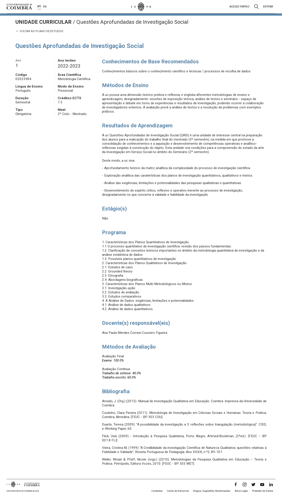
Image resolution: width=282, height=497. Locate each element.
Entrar (268, 6)
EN (44, 6)
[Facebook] (235, 484)
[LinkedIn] (271, 484)
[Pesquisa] (256, 6)
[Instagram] (244, 484)
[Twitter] (253, 484)
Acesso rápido (239, 6)
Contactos (157, 491)
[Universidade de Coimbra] (19, 6)
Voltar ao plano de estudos (39, 31)
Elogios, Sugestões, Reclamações (211, 491)
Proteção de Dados (262, 491)
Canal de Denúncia (178, 491)
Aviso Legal (241, 491)
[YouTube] (262, 484)
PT (39, 6)
